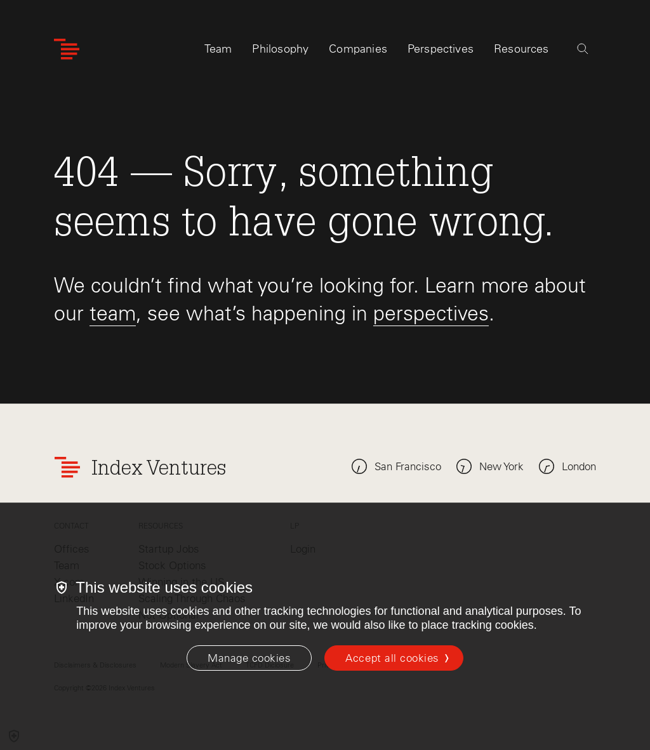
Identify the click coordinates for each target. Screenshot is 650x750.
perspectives (431, 313)
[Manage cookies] (249, 658)
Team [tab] (218, 49)
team (113, 313)
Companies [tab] (358, 49)
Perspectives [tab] (441, 49)
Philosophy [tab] (280, 49)
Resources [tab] (521, 49)
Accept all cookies (392, 658)
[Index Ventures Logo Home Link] (66, 49)
